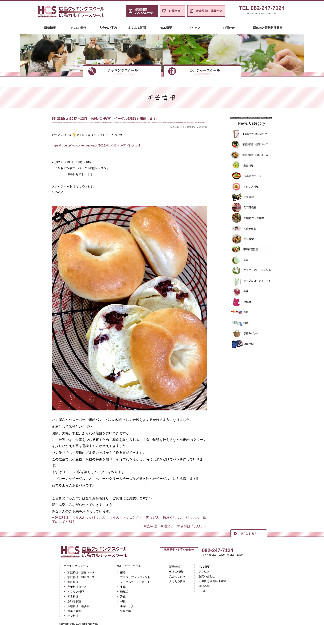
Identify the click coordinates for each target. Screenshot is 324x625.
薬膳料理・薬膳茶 (78, 606)
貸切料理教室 (251, 249)
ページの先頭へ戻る (248, 533)
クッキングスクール (122, 70)
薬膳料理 (251, 218)
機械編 (251, 302)
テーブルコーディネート (251, 281)
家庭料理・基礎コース (251, 144)
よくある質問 (137, 27)
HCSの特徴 (79, 27)
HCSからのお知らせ (251, 134)
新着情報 (50, 27)
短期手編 (251, 344)
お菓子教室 (251, 228)
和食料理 (251, 197)
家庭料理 (251, 165)
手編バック (251, 333)
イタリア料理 (251, 186)
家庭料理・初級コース (251, 155)
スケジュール (144, 11)
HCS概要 (166, 27)
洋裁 (251, 312)
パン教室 (202, 126)
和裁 (251, 323)
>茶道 (251, 260)
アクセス (195, 27)
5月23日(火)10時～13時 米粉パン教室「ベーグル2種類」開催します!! (105, 118)
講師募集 (204, 586)
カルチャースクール (202, 70)
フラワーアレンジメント (251, 270)
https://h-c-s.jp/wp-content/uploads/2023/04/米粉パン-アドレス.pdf (96, 145)
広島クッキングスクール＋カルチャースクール (72, 13)
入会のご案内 (108, 27)
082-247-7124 (217, 550)
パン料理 (72, 615)
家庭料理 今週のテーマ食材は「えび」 (173, 526)
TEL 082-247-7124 (262, 10)
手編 (251, 291)
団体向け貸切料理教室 (267, 27)
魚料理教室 (251, 207)
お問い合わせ (207, 576)
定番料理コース (251, 176)
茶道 (123, 572)
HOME (203, 590)
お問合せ (174, 11)
